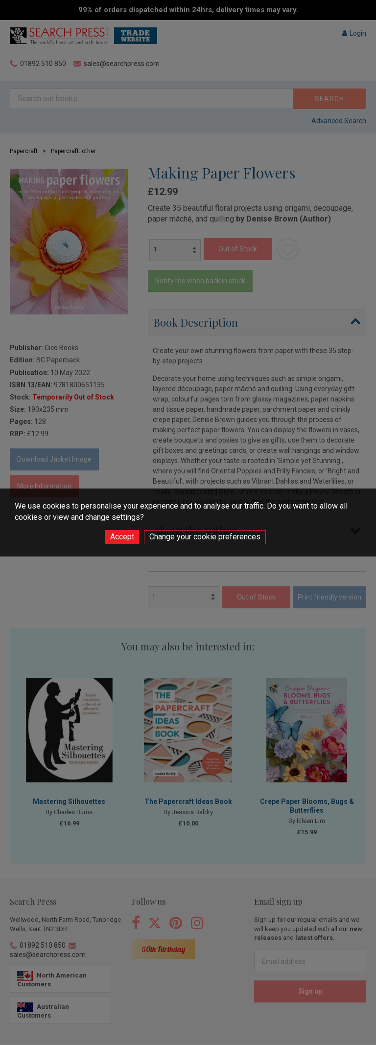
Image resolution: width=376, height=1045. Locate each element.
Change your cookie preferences (204, 536)
